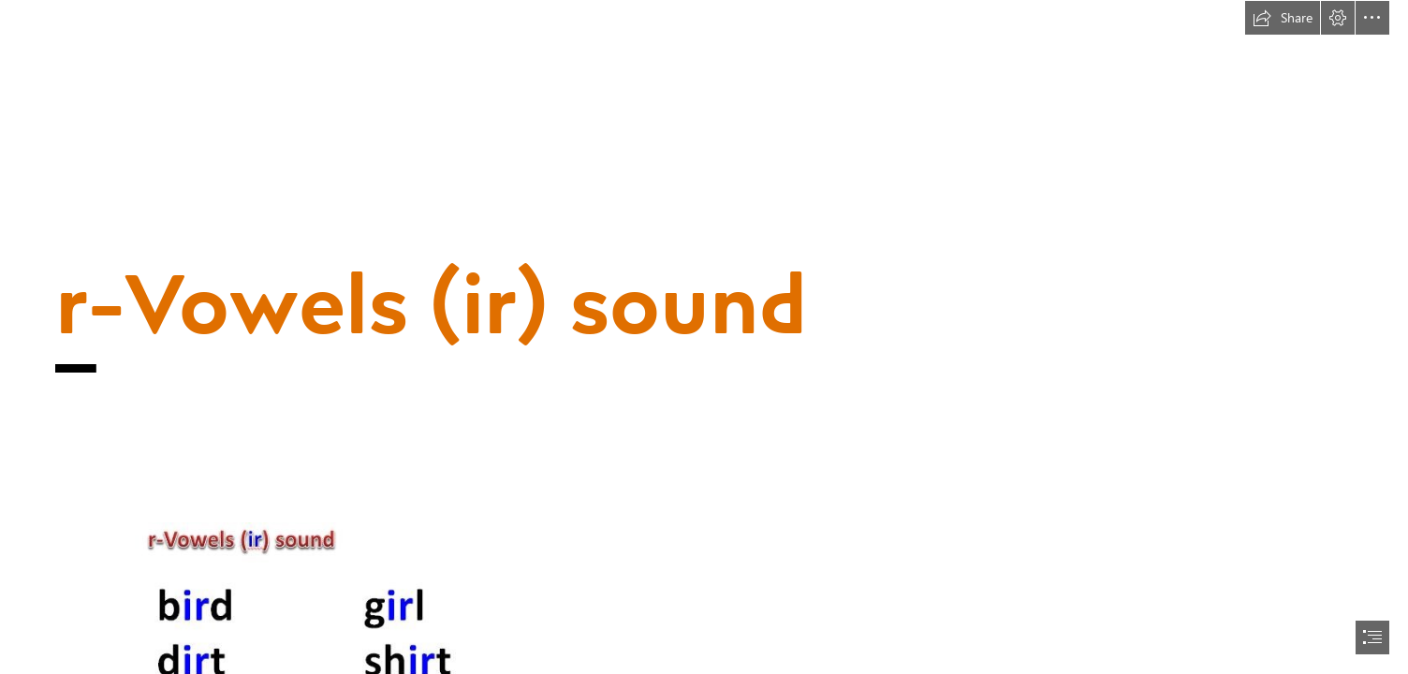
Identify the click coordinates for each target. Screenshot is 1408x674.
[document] (704, 337)
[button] (1282, 18)
